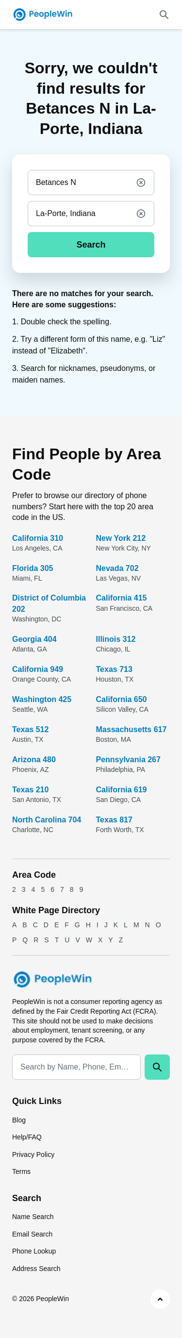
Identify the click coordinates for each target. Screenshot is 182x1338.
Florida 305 (32, 568)
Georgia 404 (34, 639)
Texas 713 (114, 669)
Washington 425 (41, 699)
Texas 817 (114, 820)
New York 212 (121, 538)
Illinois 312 (116, 639)
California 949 (37, 669)
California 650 (121, 699)
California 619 (121, 790)
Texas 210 (30, 790)
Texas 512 (30, 729)
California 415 (121, 598)
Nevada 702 (117, 568)
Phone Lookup (34, 1251)
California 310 (37, 538)
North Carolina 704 (46, 820)
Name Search (33, 1217)
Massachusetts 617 (131, 729)
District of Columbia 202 (49, 603)
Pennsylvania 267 (128, 759)
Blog (19, 1120)
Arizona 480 (34, 759)
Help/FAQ (27, 1137)
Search (90, 245)
